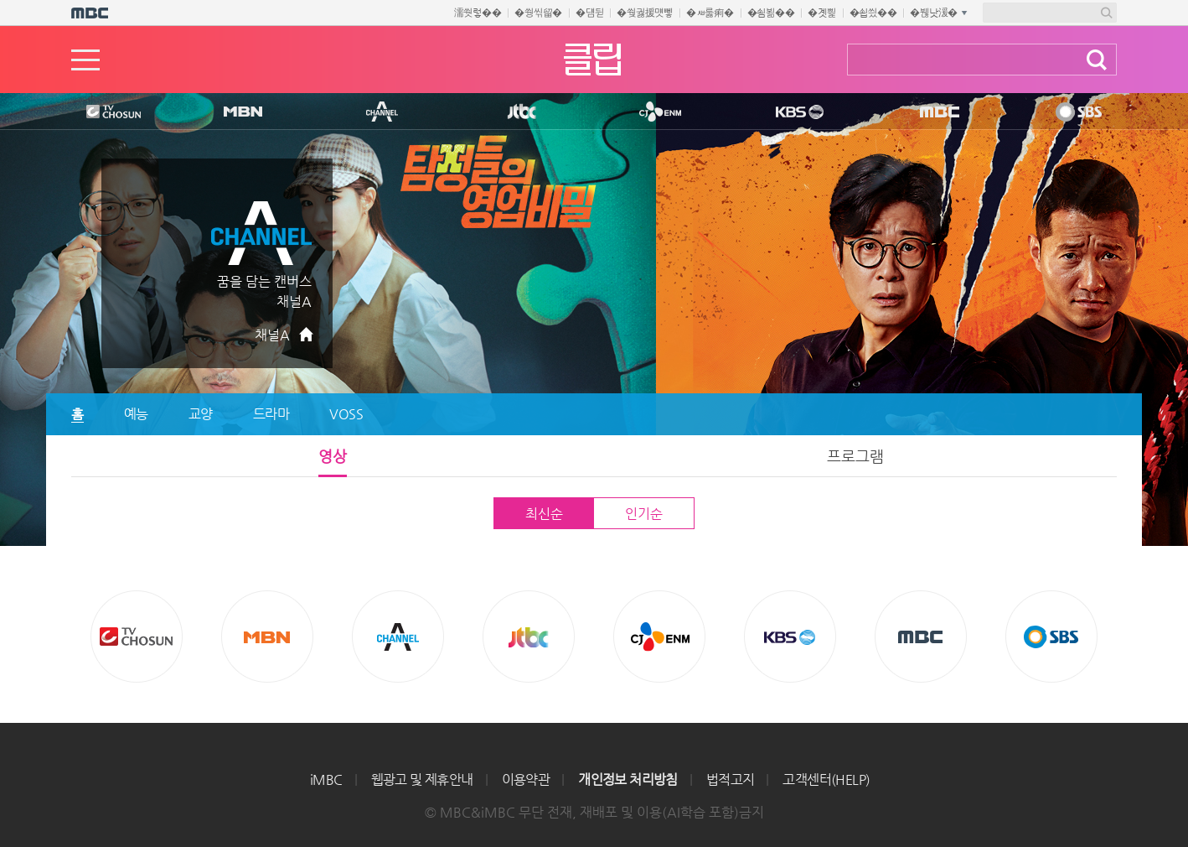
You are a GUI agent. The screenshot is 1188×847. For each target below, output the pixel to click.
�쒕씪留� (538, 12)
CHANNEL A (383, 112)
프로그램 (855, 456)
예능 (136, 414)
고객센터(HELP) (826, 779)
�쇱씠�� (873, 12)
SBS (1075, 112)
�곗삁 (821, 12)
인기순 (643, 514)
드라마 (271, 414)
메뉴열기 (85, 59)
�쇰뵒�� (771, 12)
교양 (201, 414)
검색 (1096, 59)
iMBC (326, 779)
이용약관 (526, 779)
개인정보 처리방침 (628, 779)
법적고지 (730, 779)
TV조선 (100, 112)
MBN (242, 112)
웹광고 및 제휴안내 (422, 779)
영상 (332, 456)
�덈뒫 (589, 12)
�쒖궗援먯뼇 (645, 12)
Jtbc (522, 112)
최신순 (543, 514)
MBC (933, 112)
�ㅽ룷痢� (710, 12)
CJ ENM (657, 112)
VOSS (346, 414)
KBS (795, 112)
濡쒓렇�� (478, 12)
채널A (272, 335)
